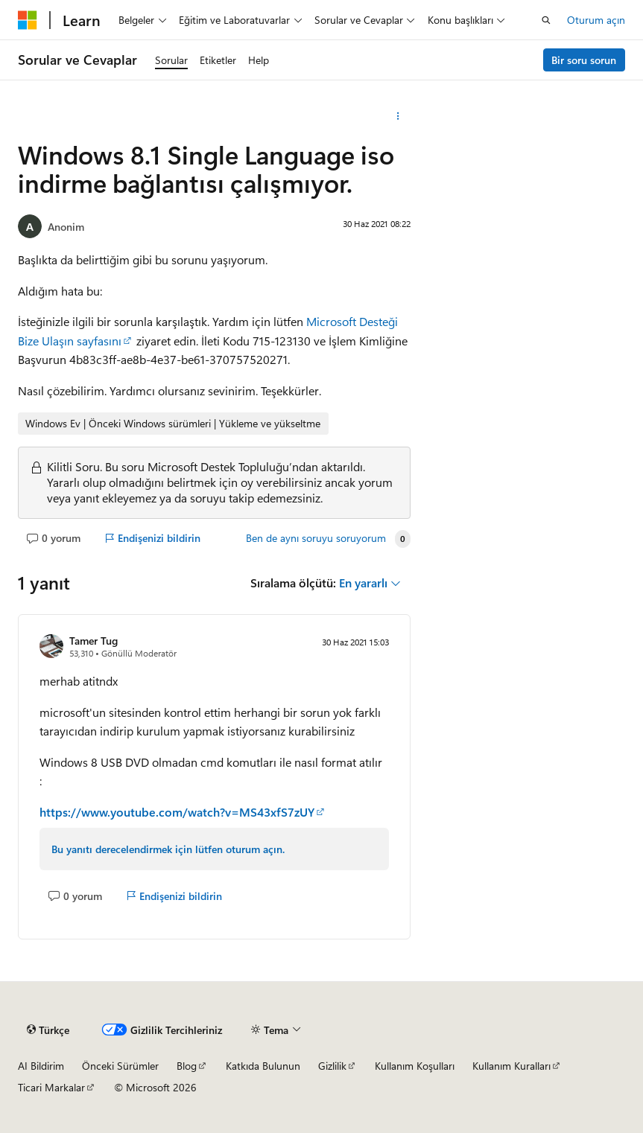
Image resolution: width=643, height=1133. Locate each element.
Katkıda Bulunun (263, 1066)
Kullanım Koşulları (414, 1066)
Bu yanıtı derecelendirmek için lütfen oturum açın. (168, 849)
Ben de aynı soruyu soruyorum (316, 538)
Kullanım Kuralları (511, 1066)
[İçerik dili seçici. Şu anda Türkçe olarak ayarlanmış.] (48, 1029)
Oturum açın (596, 20)
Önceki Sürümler (120, 1066)
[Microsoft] (27, 20)
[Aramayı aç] (546, 20)
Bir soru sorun (583, 60)
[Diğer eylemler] (397, 116)
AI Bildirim (41, 1066)
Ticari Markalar (51, 1087)
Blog (187, 1066)
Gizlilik (332, 1066)
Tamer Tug (93, 640)
